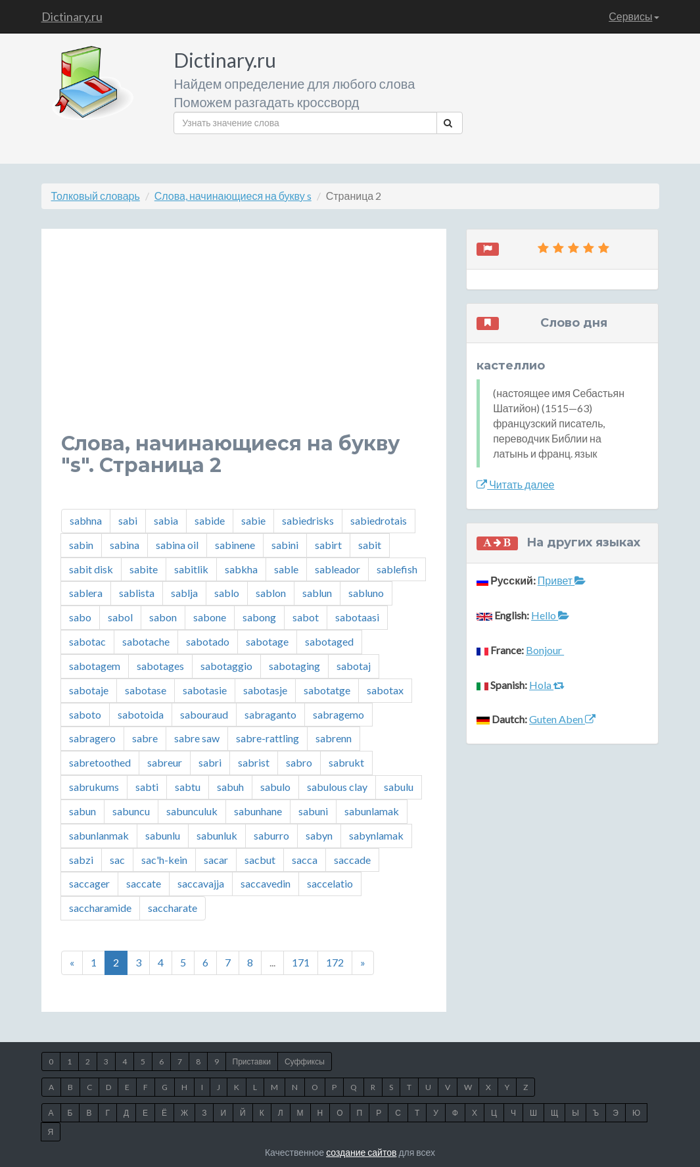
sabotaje (88, 690)
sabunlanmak (99, 835)
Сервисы (634, 16)
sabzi (81, 859)
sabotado (207, 641)
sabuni (313, 811)
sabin (81, 544)
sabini (284, 544)
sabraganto (270, 714)
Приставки (252, 1061)
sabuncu (131, 811)
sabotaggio (226, 665)
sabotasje (265, 690)
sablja (184, 592)
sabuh (230, 786)
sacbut (260, 859)
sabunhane (258, 811)
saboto (85, 714)
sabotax (385, 690)
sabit (369, 544)
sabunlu (162, 835)
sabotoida (141, 714)
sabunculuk (192, 811)
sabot (305, 617)
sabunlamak (371, 811)
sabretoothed (100, 762)
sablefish (397, 569)
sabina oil (177, 544)
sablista (136, 592)
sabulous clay (337, 786)
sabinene (235, 544)
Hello (550, 615)
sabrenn (333, 738)
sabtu (187, 786)
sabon (163, 617)
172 (335, 962)
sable (286, 569)
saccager (89, 883)
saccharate (172, 907)
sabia (166, 520)
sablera (86, 592)
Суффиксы (305, 1061)
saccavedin (266, 883)
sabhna (86, 520)
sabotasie (205, 690)
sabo (80, 617)
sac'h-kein (164, 859)
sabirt (328, 544)
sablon (271, 592)
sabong (259, 617)
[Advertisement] (244, 341)
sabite (143, 569)
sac (117, 859)
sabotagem (94, 665)
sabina (124, 544)
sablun (317, 592)
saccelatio (330, 883)
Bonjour (545, 650)
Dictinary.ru (72, 16)
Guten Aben (562, 719)
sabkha (241, 569)
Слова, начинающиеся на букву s (233, 195)
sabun (82, 811)
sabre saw (197, 738)
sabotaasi (357, 617)
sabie (253, 520)
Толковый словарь (95, 195)
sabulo (275, 786)
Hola (547, 685)
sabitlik (191, 569)
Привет (562, 580)
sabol (120, 617)
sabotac (87, 641)
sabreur (164, 762)
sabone (209, 617)
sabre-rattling (267, 738)
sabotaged (329, 641)
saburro (271, 835)
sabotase (145, 690)
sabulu (398, 786)
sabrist (253, 762)
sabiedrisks (308, 520)
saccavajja (200, 883)
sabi (127, 520)
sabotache (146, 641)
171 (301, 962)
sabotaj (354, 665)
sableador (337, 569)
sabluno (366, 592)
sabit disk (91, 569)
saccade (352, 859)
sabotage (267, 641)
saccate (143, 883)
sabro (299, 762)
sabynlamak (376, 835)
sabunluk (217, 835)
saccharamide (100, 907)
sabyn (319, 835)
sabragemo (338, 714)
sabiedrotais (378, 520)
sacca (304, 859)
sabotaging (294, 665)
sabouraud (204, 714)
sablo (226, 592)
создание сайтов (361, 1152)
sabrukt (346, 762)
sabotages (160, 665)
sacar (216, 859)
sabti (146, 786)
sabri (210, 762)
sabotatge (327, 690)
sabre (145, 738)
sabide (210, 520)
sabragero (92, 738)
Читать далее (515, 484)
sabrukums (94, 786)
